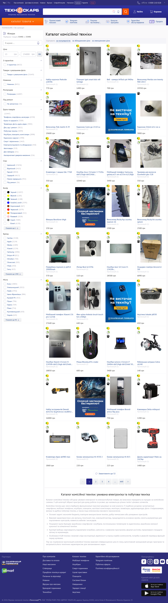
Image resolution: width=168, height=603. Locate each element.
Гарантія (85, 3)
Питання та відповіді (52, 576)
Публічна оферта (103, 564)
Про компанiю (19, 3)
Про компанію (49, 556)
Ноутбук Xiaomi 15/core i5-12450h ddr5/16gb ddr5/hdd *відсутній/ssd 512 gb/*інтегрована (58, 363)
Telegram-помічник (104, 560)
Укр (4, 3)
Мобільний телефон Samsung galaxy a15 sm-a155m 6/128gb (120, 173)
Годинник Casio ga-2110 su (88, 127)
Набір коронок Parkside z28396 (56, 80)
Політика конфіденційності (107, 568)
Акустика (76, 592)
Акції (92, 3)
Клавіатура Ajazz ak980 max (58, 457)
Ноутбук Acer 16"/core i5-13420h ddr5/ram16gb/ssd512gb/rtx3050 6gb (120, 268)
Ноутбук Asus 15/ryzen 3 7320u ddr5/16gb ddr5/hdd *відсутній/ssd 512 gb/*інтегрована (90, 173)
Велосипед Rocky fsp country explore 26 (119, 220)
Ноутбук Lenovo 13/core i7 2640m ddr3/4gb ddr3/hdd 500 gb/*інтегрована (120, 363)
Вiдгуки (49, 3)
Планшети (76, 576)
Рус (9, 3)
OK (39, 54)
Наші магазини (49, 564)
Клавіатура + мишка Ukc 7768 (59, 172)
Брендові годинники (52, 588)
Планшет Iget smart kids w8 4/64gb (88, 80)
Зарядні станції (79, 588)
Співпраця (47, 568)
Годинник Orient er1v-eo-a (148, 127)
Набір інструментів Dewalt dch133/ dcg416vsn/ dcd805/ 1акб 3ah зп (59, 410)
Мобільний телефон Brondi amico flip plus (118, 410)
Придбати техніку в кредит (54, 572)
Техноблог (47, 592)
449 (121, 481)
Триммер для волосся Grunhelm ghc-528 (146, 173)
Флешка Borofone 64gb (56, 219)
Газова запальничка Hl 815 (118, 457)
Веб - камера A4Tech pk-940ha (120, 79)
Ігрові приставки (79, 572)
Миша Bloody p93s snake (87, 362)
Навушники (77, 584)
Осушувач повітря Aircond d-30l (149, 268)
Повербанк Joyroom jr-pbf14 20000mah (58, 268)
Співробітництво (59, 3)
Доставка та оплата (31, 3)
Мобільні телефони (80, 560)
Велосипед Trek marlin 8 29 (58, 127)
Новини (42, 3)
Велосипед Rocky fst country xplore (149, 220)
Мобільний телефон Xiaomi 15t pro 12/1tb (59, 315)
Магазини (70, 3)
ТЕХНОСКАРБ (7, 28)
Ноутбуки (76, 564)
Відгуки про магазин (52, 584)
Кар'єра (77, 3)
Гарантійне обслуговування (107, 556)
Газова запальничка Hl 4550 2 (89, 457)
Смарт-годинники (80, 568)
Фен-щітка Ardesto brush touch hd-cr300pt (89, 315)
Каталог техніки (79, 556)
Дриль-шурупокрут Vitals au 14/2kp (149, 458)
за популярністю (63, 41)
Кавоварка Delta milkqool (148, 409)
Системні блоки (79, 580)
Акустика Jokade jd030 (147, 314)
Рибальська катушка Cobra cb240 (148, 363)
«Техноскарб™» (35, 600)
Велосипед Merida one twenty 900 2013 (150, 80)
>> (115, 481)
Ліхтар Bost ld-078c (84, 267)
